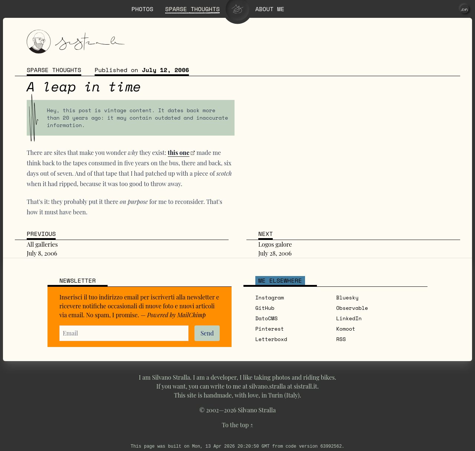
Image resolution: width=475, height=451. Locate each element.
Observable (352, 308)
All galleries (42, 244)
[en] (464, 8)
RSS (341, 339)
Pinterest (269, 328)
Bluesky (347, 297)
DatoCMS (266, 318)
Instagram (269, 297)
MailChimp (191, 315)
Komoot (345, 328)
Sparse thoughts (54, 69)
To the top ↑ (237, 425)
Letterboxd (271, 339)
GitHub (264, 308)
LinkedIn (349, 318)
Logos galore (275, 244)
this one (178, 152)
